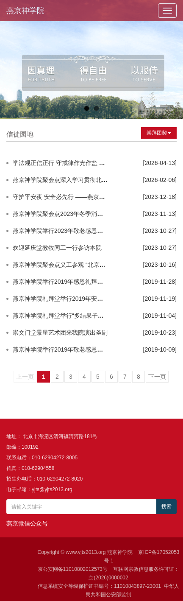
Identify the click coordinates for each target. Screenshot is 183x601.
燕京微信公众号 (27, 523)
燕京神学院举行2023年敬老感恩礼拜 (61, 230)
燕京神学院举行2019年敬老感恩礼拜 (61, 349)
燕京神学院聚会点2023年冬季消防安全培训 (70, 213)
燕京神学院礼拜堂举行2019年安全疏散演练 (70, 298)
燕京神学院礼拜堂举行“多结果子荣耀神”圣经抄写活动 (83, 315)
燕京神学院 (25, 10)
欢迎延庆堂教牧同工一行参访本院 (57, 247)
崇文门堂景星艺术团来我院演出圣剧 (60, 332)
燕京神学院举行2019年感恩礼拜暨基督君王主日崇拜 (81, 281)
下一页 (157, 376)
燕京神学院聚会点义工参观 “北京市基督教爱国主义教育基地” (92, 264)
